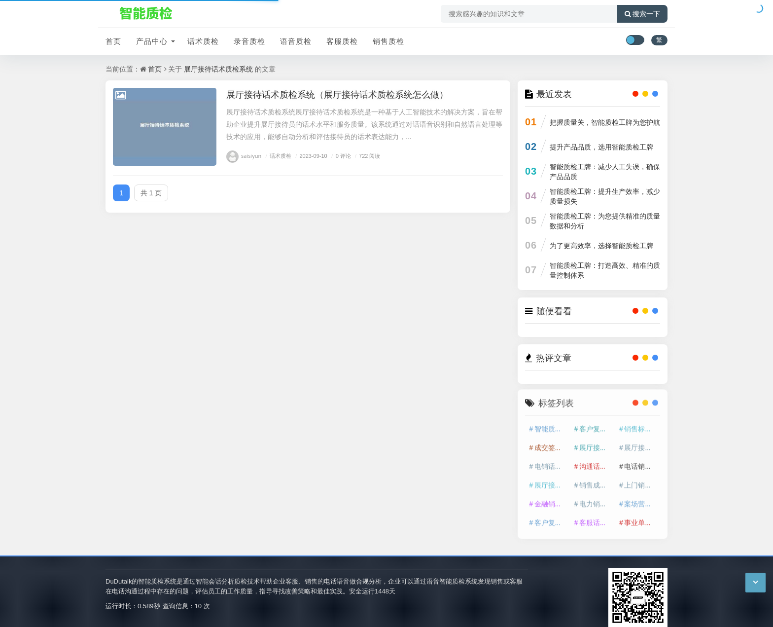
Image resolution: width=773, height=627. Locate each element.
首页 (113, 41)
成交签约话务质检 (551, 444)
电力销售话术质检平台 (596, 500)
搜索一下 (642, 14)
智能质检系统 (551, 425)
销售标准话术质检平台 (641, 425)
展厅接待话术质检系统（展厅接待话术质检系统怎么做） (337, 94)
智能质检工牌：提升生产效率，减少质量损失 (605, 196)
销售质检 (388, 41)
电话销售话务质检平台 (641, 463)
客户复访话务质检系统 (551, 519)
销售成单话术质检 (596, 481)
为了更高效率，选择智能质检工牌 (601, 245)
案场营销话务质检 (641, 500)
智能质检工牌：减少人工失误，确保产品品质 (605, 171)
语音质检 (296, 41)
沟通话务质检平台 (596, 463)
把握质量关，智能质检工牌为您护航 (605, 122)
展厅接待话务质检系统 (641, 444)
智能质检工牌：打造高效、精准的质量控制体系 (605, 270)
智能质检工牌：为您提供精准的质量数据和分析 (605, 220)
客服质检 (342, 41)
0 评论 (340, 155)
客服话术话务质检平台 (596, 519)
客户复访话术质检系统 (596, 425)
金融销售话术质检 (551, 500)
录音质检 (249, 41)
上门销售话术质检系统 (641, 481)
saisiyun (243, 155)
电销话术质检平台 (551, 463)
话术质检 (203, 41)
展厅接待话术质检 (596, 444)
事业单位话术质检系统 (641, 519)
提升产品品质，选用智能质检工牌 (601, 146)
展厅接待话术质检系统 (218, 69)
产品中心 (152, 41)
